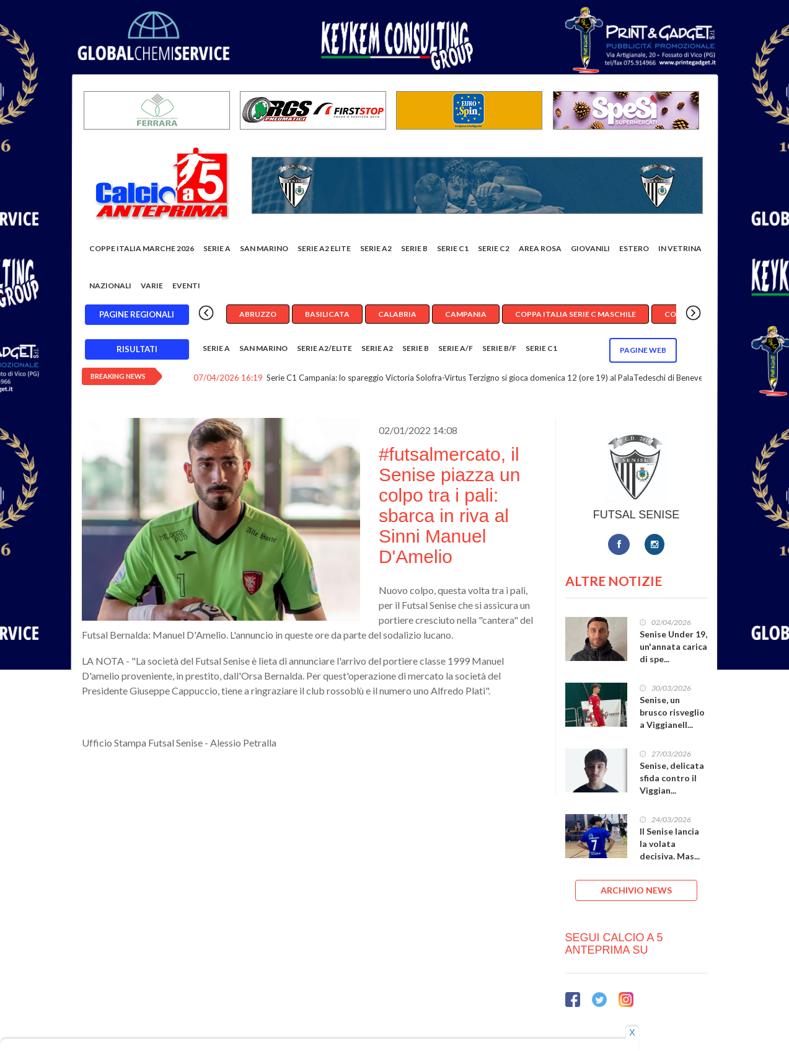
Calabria (397, 314)
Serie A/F (455, 348)
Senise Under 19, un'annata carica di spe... (673, 646)
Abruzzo (257, 314)
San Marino (264, 248)
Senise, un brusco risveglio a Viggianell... (672, 712)
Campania (466, 314)
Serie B (414, 248)
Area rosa (540, 248)
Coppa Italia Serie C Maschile (575, 314)
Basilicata (327, 314)
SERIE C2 (493, 248)
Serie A (217, 248)
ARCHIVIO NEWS (636, 890)
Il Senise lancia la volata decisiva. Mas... (670, 843)
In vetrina (680, 248)
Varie (152, 285)
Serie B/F (499, 348)
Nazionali (110, 285)
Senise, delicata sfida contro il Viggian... (672, 778)
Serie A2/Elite (324, 348)
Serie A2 (376, 248)
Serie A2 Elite (324, 248)
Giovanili (590, 248)
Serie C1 (453, 248)
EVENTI (186, 285)
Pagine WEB (643, 350)
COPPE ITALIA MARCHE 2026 (141, 248)
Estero (634, 248)
